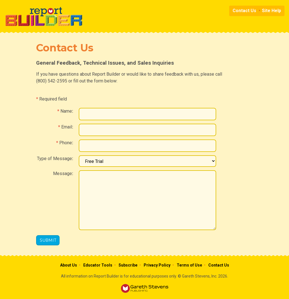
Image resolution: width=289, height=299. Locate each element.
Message (62, 173)
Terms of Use (189, 265)
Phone (65, 142)
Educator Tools (97, 265)
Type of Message (54, 158)
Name (66, 111)
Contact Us (244, 10)
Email (66, 127)
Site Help (271, 10)
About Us (68, 265)
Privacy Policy (157, 265)
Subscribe (128, 265)
